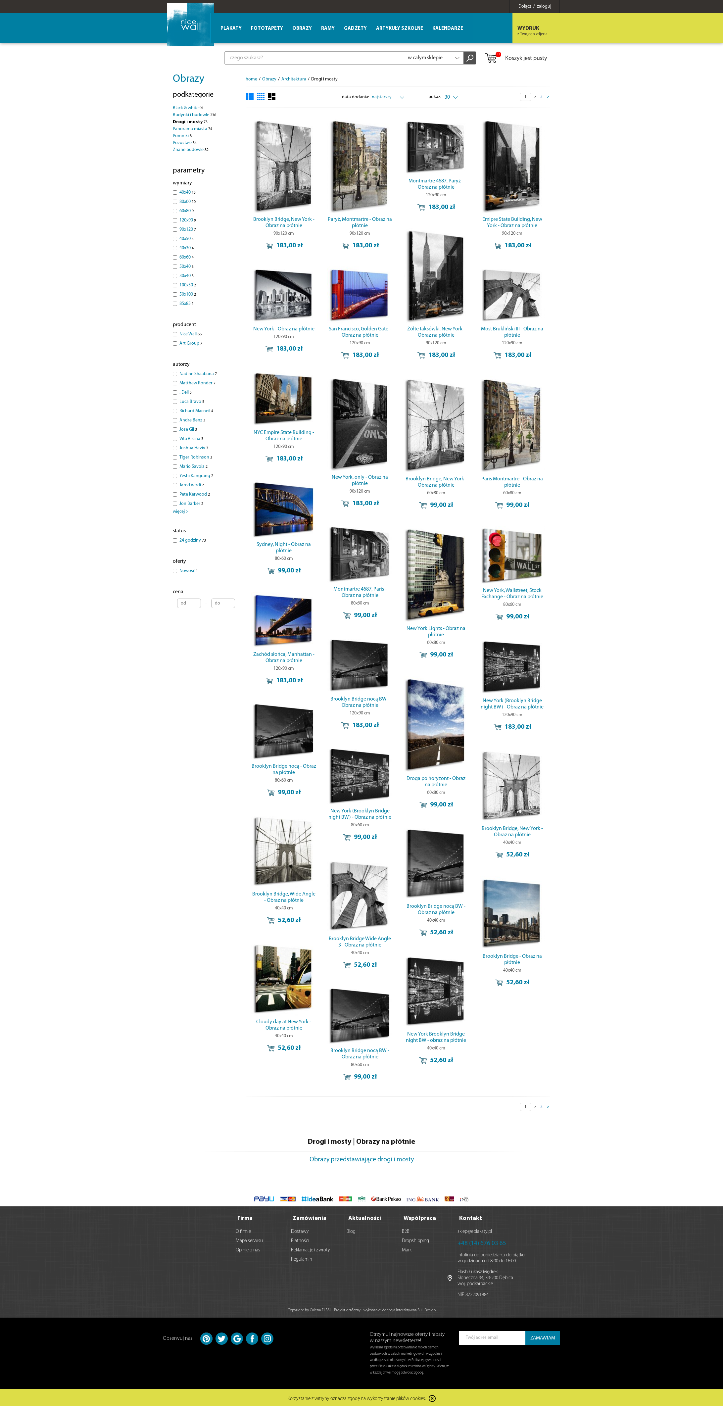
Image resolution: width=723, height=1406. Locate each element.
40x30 (186, 248)
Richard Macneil (196, 411)
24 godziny (192, 540)
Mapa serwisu (249, 1239)
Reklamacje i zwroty (310, 1248)
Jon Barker (191, 503)
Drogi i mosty (190, 122)
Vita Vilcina (191, 438)
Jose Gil (188, 429)
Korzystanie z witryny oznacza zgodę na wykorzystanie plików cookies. (357, 1397)
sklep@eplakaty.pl (475, 1230)
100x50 (187, 285)
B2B (406, 1230)
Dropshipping (415, 1239)
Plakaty (231, 28)
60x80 (186, 211)
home (251, 79)
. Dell (185, 392)
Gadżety (355, 28)
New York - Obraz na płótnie (283, 329)
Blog (351, 1230)
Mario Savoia (193, 466)
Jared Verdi (191, 485)
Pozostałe (185, 142)
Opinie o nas (248, 1248)
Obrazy (188, 79)
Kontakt (470, 1217)
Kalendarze (447, 28)
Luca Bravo (191, 401)
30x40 (186, 275)
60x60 (186, 257)
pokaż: (434, 96)
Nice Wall (190, 334)
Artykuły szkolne (399, 28)
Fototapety (267, 28)
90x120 (187, 229)
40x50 (186, 238)
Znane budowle (191, 149)
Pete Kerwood (194, 494)
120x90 (187, 220)
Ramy (328, 28)
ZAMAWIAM (542, 1336)
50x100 (187, 294)
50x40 (186, 266)
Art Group (190, 343)
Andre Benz (192, 420)
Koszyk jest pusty (515, 58)
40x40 (187, 192)
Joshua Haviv (193, 448)
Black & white (188, 108)
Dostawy (300, 1230)
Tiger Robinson (195, 457)
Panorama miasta (192, 128)
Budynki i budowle (194, 115)
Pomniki (182, 135)
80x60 (187, 201)
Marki (407, 1248)
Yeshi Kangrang (196, 475)
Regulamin (301, 1258)
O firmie (243, 1230)
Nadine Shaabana (198, 373)
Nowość (188, 570)
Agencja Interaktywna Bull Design (409, 1309)
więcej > (180, 511)
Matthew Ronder (197, 383)
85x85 (186, 303)
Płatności (300, 1239)
